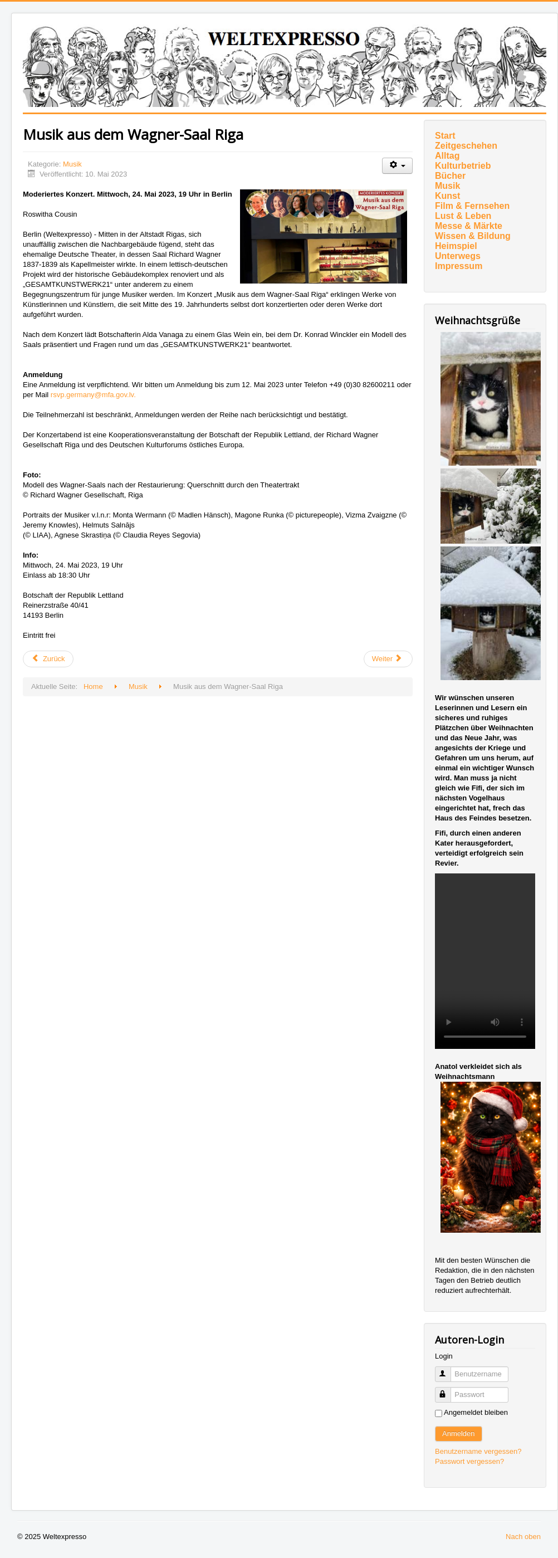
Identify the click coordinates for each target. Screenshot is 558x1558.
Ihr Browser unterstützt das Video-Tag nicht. (485, 961)
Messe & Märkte (468, 226)
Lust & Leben (463, 216)
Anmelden (458, 1433)
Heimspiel (456, 246)
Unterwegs (458, 256)
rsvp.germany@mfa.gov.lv (92, 394)
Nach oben (523, 1536)
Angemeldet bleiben (476, 1412)
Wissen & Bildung (473, 236)
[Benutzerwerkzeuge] (397, 166)
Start (445, 135)
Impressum (458, 266)
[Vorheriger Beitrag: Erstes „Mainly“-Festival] (48, 659)
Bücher (450, 175)
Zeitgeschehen (466, 145)
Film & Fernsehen (472, 206)
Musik (72, 164)
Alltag (447, 155)
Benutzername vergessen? (478, 1451)
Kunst (447, 196)
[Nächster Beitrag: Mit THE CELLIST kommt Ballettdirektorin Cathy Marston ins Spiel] (388, 659)
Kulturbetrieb (463, 165)
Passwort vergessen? (469, 1461)
